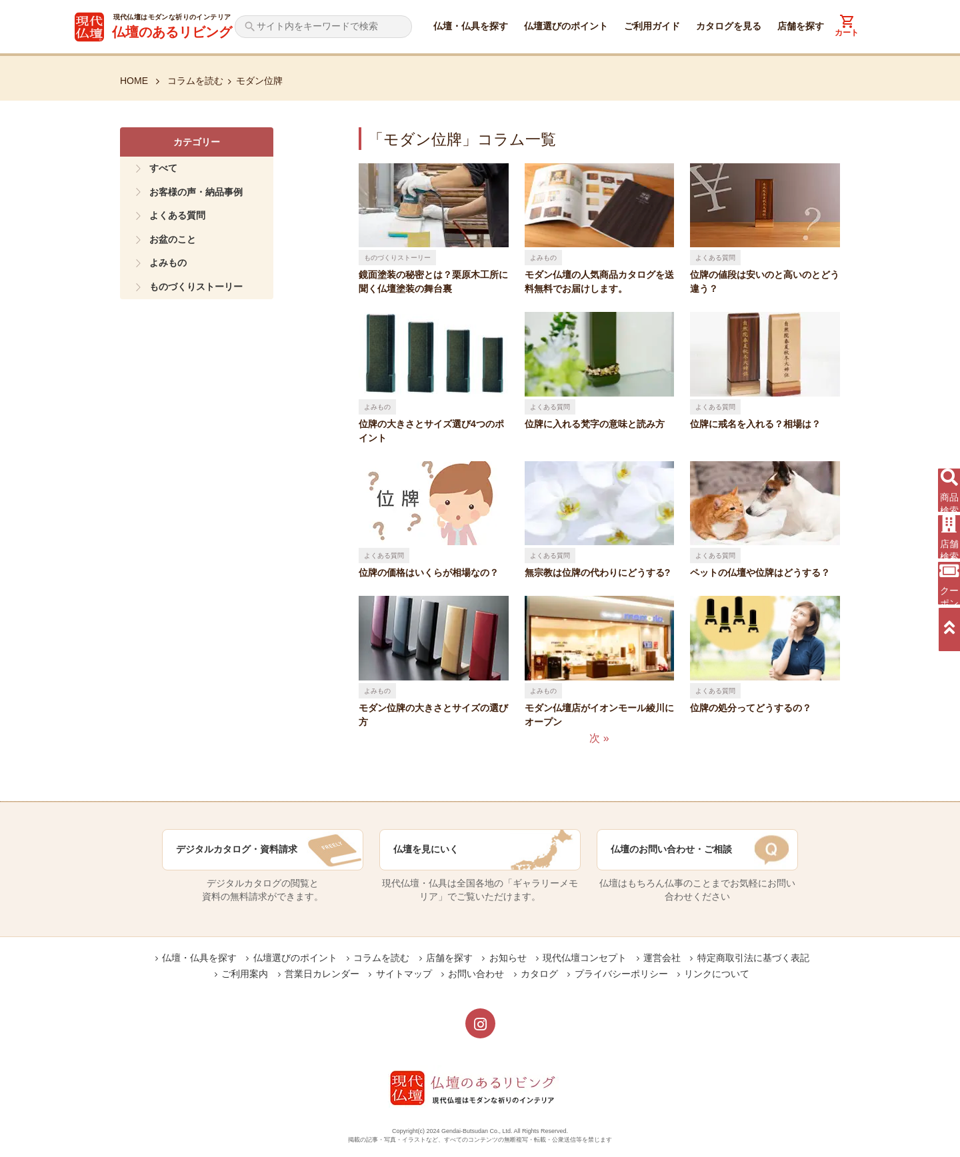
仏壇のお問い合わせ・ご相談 (671, 849)
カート (847, 32)
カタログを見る (728, 26)
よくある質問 (177, 215)
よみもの (168, 262)
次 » (599, 738)
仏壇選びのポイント (566, 26)
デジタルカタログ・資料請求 (236, 849)
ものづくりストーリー (196, 286)
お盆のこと (172, 239)
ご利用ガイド (652, 26)
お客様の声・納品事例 (196, 192)
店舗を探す (800, 26)
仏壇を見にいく (426, 849)
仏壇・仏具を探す (470, 26)
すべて (163, 168)
